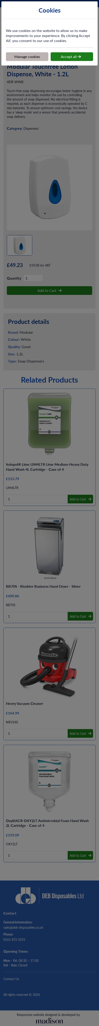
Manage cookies (27, 56)
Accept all (71, 56)
